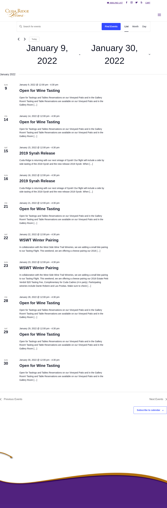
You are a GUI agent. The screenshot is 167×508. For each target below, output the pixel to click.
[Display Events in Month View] (135, 27)
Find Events (111, 26)
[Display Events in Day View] (144, 27)
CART (147, 3)
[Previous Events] (19, 39)
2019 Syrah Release (37, 153)
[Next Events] (25, 39)
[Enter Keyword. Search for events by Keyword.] (59, 27)
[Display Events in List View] (126, 27)
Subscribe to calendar (148, 410)
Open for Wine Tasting (39, 90)
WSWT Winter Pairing (38, 240)
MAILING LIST (115, 3)
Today (34, 39)
